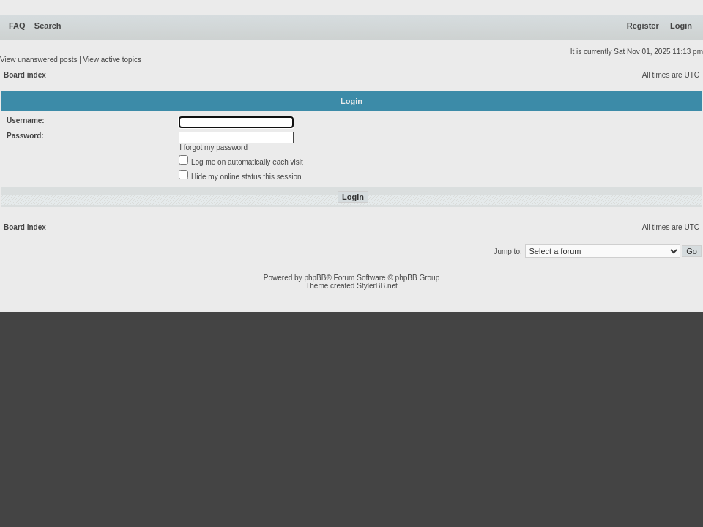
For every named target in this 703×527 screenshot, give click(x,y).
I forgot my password (213, 147)
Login (681, 25)
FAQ (17, 25)
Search (48, 25)
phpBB (315, 278)
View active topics (112, 60)
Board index (25, 75)
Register (643, 25)
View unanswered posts (38, 60)
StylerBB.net (377, 286)
